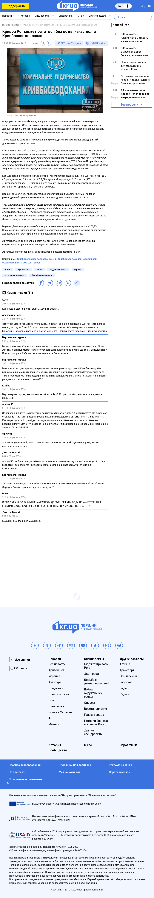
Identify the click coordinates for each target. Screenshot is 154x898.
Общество (55, 688)
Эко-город (91, 674)
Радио (124, 694)
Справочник (65, 15)
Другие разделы (98, 15)
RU (148, 6)
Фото (51, 718)
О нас (80, 15)
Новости (7, 15)
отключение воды (14, 275)
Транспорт (127, 670)
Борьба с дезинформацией (96, 681)
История (25, 15)
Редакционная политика (75, 765)
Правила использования (25, 765)
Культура (54, 682)
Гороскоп (126, 682)
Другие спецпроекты (93, 732)
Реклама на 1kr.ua (120, 765)
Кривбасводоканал (42, 275)
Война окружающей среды (93, 693)
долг (7, 269)
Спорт (52, 700)
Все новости (129, 104)
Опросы (89, 702)
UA (141, 6)
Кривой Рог (23, 269)
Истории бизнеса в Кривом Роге (96, 722)
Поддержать (15, 6)
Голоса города (94, 715)
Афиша (125, 664)
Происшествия (58, 694)
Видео (124, 688)
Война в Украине (60, 712)
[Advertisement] (55, 557)
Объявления (128, 676)
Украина (54, 676)
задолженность (58, 269)
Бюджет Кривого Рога (96, 666)
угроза (77, 269)
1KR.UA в (71, 43)
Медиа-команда (69, 772)
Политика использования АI (24, 781)
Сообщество (57, 750)
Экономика (56, 706)
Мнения (53, 724)
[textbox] (131, 17)
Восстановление (95, 709)
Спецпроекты (42, 15)
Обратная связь (119, 772)
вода (39, 269)
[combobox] (131, 17)
